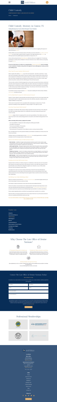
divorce (14, 61)
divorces (43, 54)
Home (28, 374)
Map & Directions (28, 360)
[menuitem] (28, 213)
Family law (11, 115)
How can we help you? (12, 294)
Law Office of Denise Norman (29, 179)
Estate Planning (28, 384)
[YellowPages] (28, 395)
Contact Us (28, 390)
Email (30, 287)
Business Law (28, 382)
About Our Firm (28, 376)
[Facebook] (23, 395)
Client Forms (28, 386)
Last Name (31, 284)
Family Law (28, 378)
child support (11, 92)
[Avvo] (31, 395)
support (17, 50)
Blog (28, 388)
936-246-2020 (28, 369)
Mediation (28, 380)
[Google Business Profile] (34, 395)
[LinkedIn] (25, 395)
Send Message (28, 307)
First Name (11, 284)
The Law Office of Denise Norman (40, 187)
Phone (10, 287)
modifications (29, 135)
